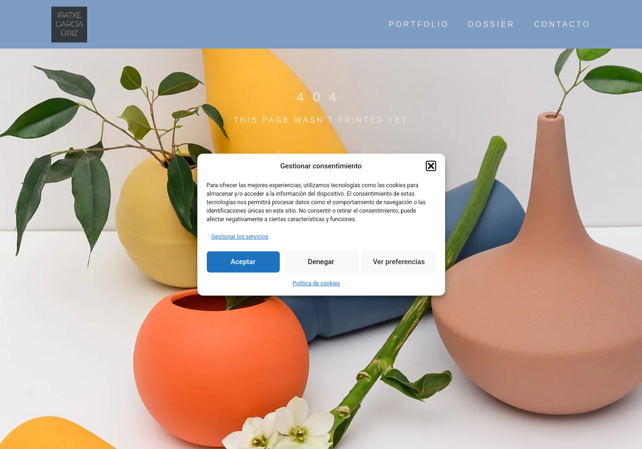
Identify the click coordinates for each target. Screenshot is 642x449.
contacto (562, 24)
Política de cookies (316, 283)
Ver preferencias (399, 262)
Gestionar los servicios (239, 236)
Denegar (321, 262)
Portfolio (419, 24)
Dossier (491, 24)
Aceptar (243, 262)
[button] (431, 166)
